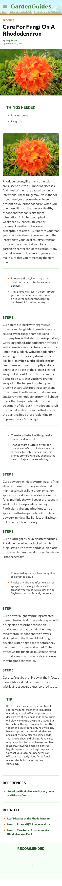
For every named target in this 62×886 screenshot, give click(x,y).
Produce (8, 20)
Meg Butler (11, 40)
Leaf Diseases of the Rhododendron (28, 818)
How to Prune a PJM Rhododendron (28, 824)
